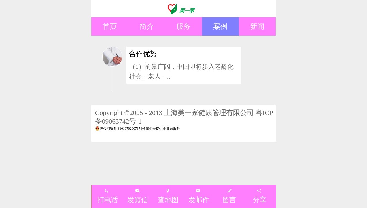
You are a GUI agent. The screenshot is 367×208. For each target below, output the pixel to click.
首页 (110, 26)
